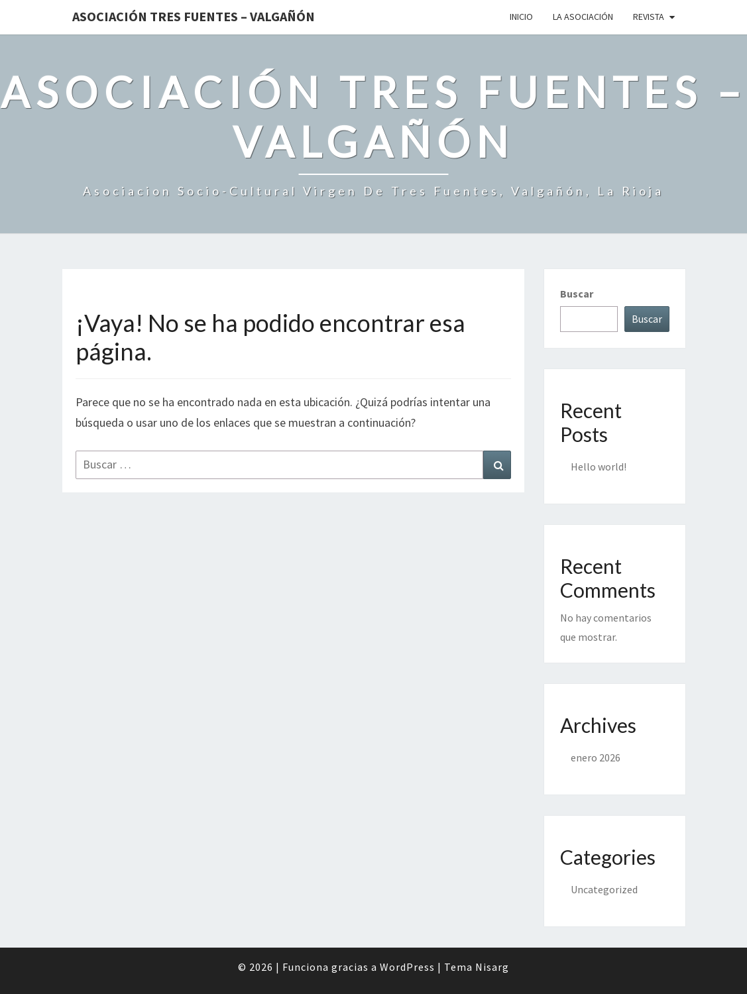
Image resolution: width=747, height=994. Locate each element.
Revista (648, 17)
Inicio (521, 17)
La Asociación (583, 17)
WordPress (407, 966)
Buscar (576, 293)
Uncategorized (604, 889)
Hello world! (598, 466)
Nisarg (492, 966)
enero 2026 (595, 757)
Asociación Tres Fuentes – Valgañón (193, 16)
